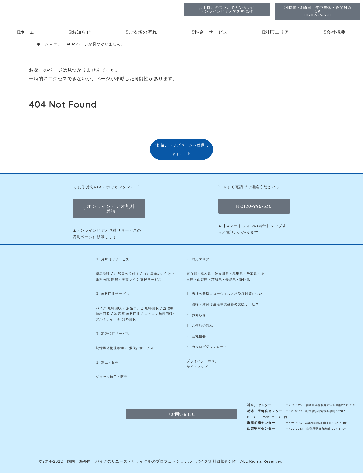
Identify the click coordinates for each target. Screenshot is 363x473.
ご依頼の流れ (141, 32)
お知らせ (80, 32)
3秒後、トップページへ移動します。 (181, 149)
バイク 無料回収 (109, 308)
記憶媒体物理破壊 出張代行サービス (125, 348)
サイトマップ (197, 367)
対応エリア (275, 32)
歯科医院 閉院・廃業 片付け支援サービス (129, 279)
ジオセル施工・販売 (112, 377)
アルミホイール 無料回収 (116, 319)
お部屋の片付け (126, 274)
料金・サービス (209, 32)
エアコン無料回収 (158, 314)
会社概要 (334, 32)
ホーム (26, 32)
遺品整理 (103, 274)
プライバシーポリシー (204, 361)
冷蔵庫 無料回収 (127, 314)
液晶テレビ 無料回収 (142, 308)
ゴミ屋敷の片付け (157, 274)
